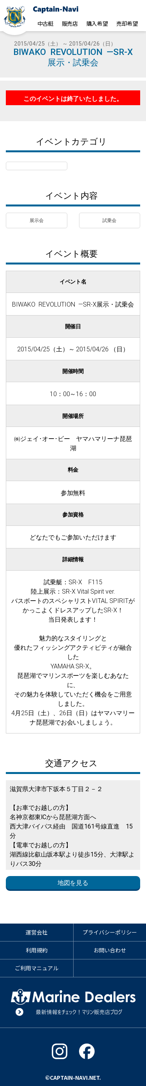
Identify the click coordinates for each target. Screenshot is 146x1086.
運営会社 (36, 932)
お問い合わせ (109, 950)
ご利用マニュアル (36, 968)
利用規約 (36, 950)
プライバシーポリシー (110, 932)
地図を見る (73, 883)
